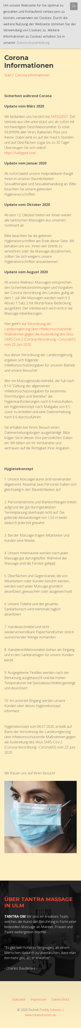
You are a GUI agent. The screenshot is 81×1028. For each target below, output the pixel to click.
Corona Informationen (32, 75)
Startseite (18, 999)
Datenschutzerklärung (33, 43)
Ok (74, 6)
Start (8, 75)
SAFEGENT (59, 116)
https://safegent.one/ (20, 152)
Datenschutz (60, 999)
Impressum (38, 999)
